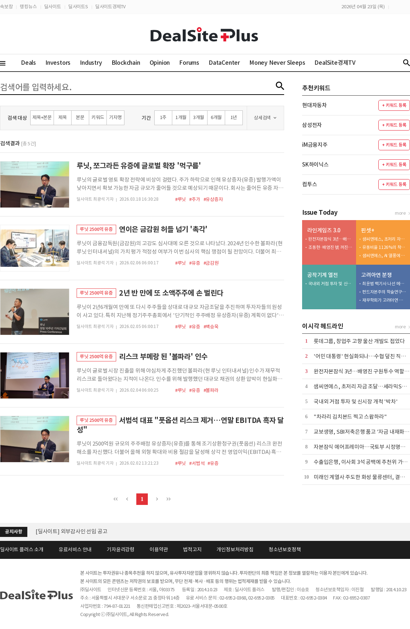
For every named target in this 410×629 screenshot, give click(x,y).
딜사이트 (52, 7)
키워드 (97, 117)
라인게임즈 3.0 (324, 230)
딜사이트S (78, 7)
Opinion (160, 62)
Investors (57, 62)
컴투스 (309, 184)
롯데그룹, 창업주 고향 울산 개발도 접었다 (359, 341)
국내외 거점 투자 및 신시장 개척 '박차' (330, 283)
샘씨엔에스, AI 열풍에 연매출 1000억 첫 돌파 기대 (384, 255)
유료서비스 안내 (75, 549)
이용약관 (159, 549)
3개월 (198, 117)
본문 (80, 117)
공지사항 (13, 532)
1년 (234, 117)
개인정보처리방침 (235, 549)
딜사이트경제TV (110, 7)
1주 (163, 117)
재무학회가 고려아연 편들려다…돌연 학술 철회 (384, 300)
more (400, 213)
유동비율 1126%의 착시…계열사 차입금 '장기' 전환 (384, 247)
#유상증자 (213, 199)
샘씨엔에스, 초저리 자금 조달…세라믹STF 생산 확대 (384, 239)
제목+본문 (42, 117)
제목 (62, 117)
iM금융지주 (315, 144)
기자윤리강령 (121, 549)
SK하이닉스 (315, 164)
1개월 (181, 117)
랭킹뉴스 (28, 7)
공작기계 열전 (322, 275)
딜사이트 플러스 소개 (22, 549)
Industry (91, 62)
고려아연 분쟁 (376, 275)
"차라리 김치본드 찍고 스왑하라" (350, 416)
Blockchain (125, 62)
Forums (189, 62)
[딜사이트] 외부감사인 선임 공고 (71, 531)
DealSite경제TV (339, 62)
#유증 (194, 263)
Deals (28, 62)
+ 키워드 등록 (394, 105)
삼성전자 (312, 125)
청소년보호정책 (285, 549)
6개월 (216, 117)
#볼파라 (211, 390)
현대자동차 (314, 105)
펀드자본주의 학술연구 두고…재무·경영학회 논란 (384, 292)
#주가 (194, 199)
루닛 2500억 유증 (96, 229)
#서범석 (196, 463)
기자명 (115, 117)
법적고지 (192, 549)
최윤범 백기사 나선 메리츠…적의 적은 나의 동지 (384, 283)
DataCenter (224, 62)
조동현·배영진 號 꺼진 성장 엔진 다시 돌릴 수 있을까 (330, 247)
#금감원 (211, 263)
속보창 (6, 7)
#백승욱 (211, 327)
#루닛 (180, 199)
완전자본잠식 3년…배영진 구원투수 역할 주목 (330, 239)
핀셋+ (367, 230)
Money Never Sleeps (277, 62)
